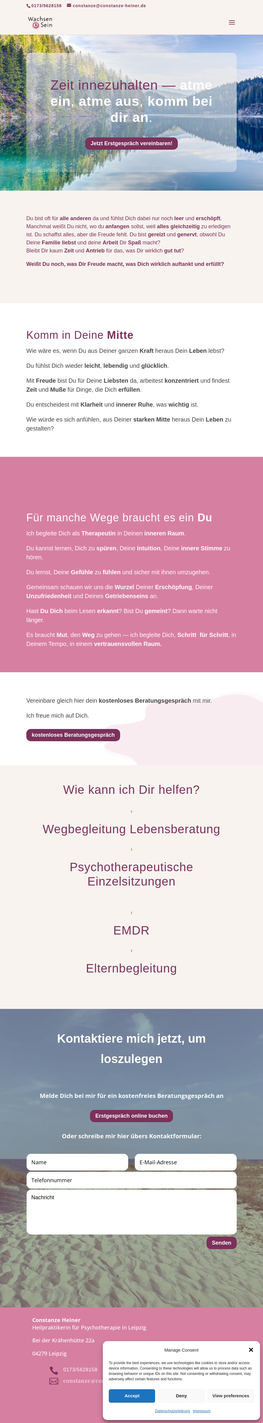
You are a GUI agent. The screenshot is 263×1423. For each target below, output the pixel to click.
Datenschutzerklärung (172, 1411)
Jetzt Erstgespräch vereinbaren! (131, 143)
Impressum (202, 1411)
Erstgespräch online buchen (131, 1116)
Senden (221, 1243)
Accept (132, 1395)
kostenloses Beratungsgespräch (73, 735)
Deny (181, 1395)
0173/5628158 (46, 5)
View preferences (230, 1395)
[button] (251, 1350)
